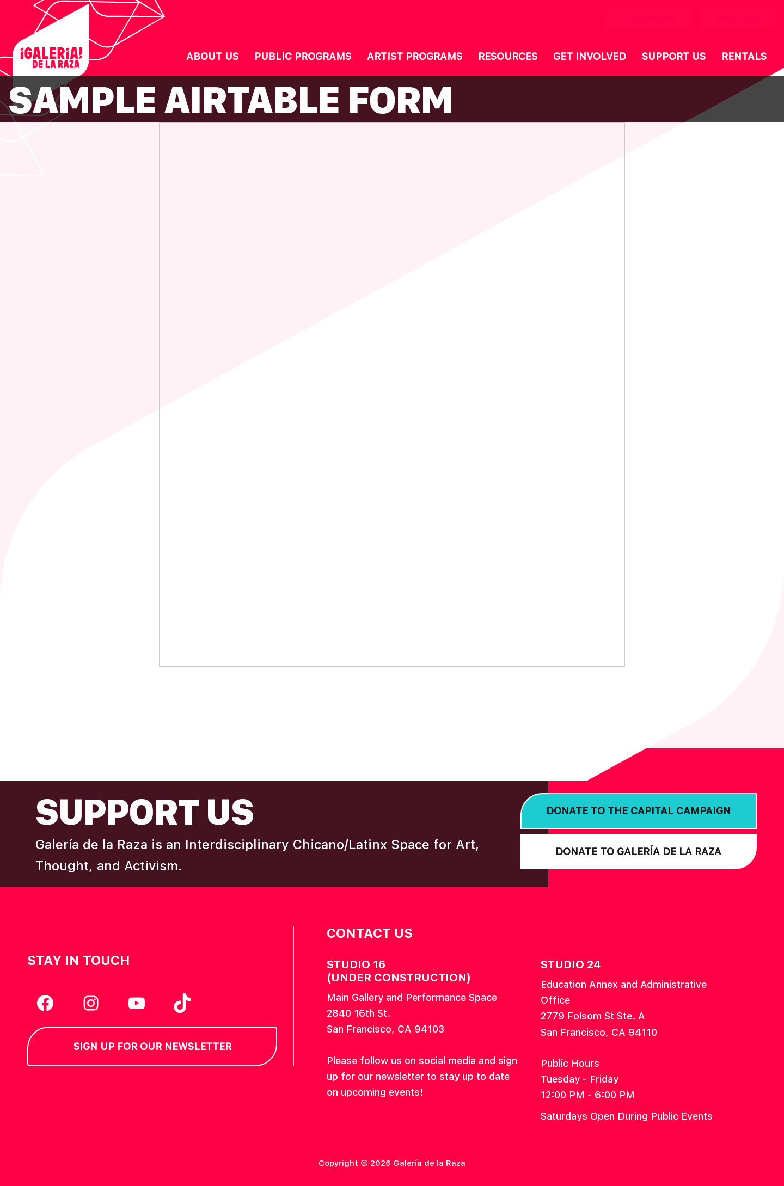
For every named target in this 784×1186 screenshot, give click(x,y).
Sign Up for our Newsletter (152, 1046)
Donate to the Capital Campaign (638, 810)
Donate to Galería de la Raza (638, 851)
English (737, 18)
